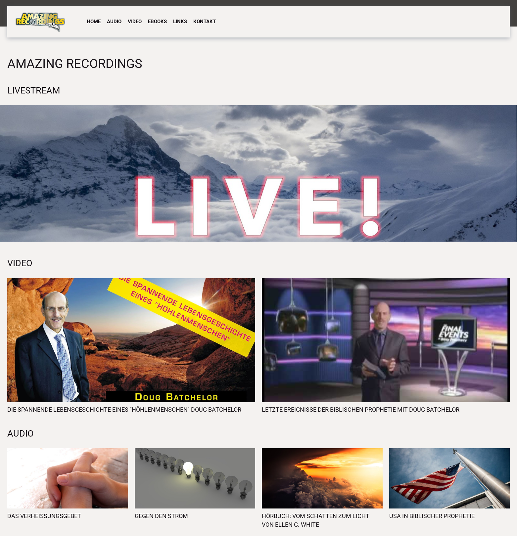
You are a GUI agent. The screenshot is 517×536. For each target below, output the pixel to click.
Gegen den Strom (161, 515)
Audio (114, 22)
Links (180, 22)
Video (135, 22)
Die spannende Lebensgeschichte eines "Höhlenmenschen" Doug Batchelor (124, 409)
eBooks (157, 22)
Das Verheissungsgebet (44, 515)
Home (94, 22)
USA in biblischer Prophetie (432, 515)
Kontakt (204, 22)
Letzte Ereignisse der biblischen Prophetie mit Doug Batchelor (360, 409)
